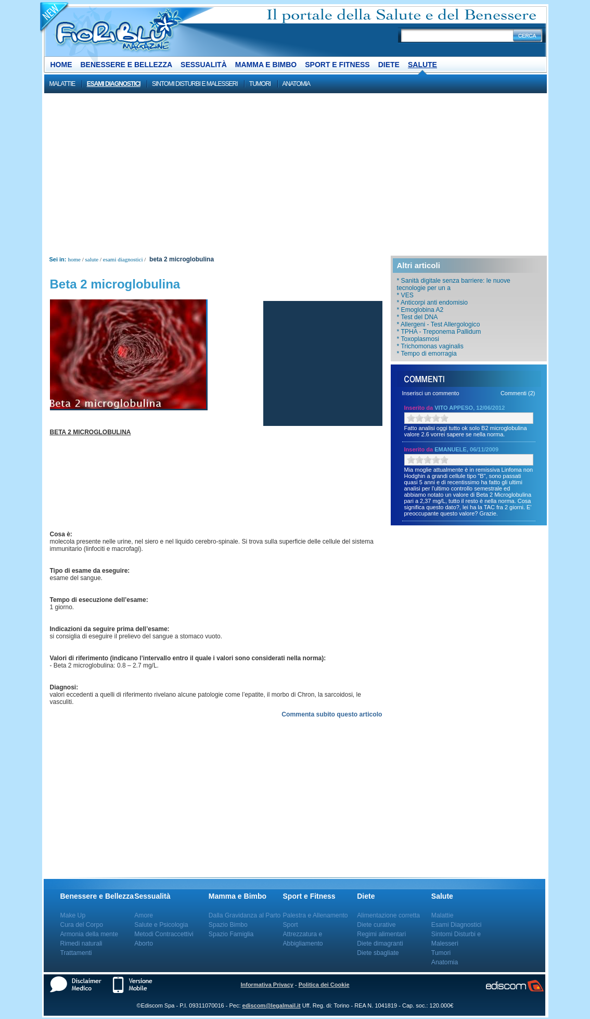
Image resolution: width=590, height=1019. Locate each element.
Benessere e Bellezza (127, 64)
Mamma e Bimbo (266, 64)
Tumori (260, 83)
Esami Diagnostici (113, 83)
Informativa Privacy (266, 985)
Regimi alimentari (381, 934)
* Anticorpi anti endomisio (432, 302)
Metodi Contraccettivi (164, 934)
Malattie (62, 83)
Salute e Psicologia (161, 924)
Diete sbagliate (378, 953)
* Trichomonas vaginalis (430, 346)
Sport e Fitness (337, 64)
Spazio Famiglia (231, 934)
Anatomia (297, 83)
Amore (143, 915)
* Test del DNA (417, 317)
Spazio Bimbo (228, 924)
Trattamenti (76, 953)
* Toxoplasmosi (418, 339)
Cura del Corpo (81, 924)
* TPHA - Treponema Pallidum (439, 331)
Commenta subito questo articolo (331, 714)
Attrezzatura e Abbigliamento (303, 938)
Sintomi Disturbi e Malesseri (194, 83)
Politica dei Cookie (324, 985)
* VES (405, 295)
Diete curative (376, 924)
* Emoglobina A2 (420, 309)
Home (61, 64)
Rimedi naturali (81, 943)
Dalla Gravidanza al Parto (245, 915)
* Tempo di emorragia (427, 353)
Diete (389, 64)
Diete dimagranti (380, 943)
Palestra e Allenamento (315, 915)
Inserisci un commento (430, 393)
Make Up (73, 915)
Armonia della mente (89, 934)
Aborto (143, 943)
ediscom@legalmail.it (271, 1005)
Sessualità (204, 64)
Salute (422, 64)
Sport (290, 924)
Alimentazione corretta (388, 915)
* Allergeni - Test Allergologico (438, 324)
